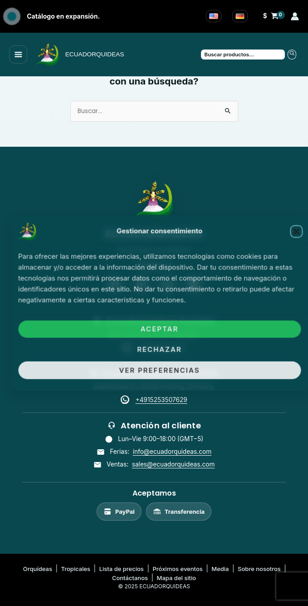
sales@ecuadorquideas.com (173, 464)
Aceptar (159, 329)
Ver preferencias (159, 370)
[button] (296, 231)
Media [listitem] (220, 569)
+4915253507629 (161, 399)
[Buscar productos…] (243, 55)
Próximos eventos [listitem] (177, 569)
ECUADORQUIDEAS (94, 54)
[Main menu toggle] (18, 54)
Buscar (292, 55)
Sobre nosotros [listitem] (259, 569)
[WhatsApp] (126, 400)
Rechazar (159, 349)
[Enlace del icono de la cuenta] (295, 16)
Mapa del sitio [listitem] (176, 578)
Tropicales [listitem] (75, 569)
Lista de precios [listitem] (121, 569)
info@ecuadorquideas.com (172, 451)
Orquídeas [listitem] (37, 569)
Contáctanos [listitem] (130, 578)
